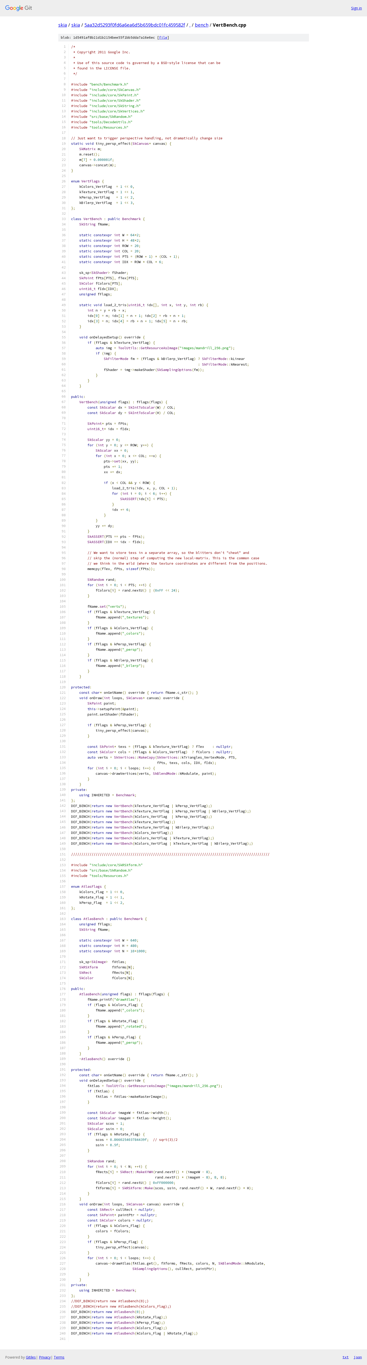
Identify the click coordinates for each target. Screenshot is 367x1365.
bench (201, 25)
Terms (59, 1357)
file (163, 37)
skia (62, 25)
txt (345, 1357)
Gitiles (31, 1357)
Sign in (356, 8)
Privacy (45, 1357)
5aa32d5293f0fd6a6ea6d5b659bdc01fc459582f (134, 25)
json (358, 1357)
